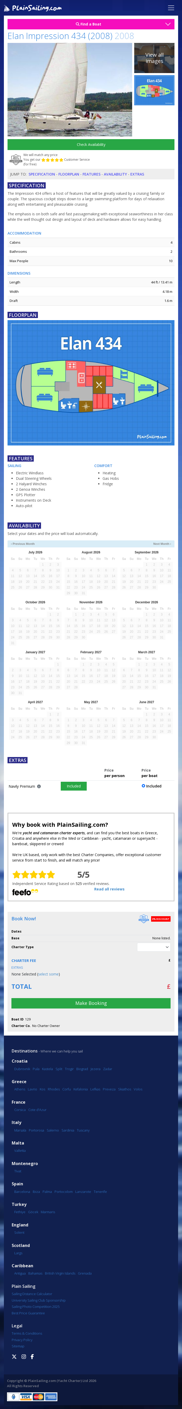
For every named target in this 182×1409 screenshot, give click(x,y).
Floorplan (68, 174)
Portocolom (64, 1191)
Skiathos (124, 1089)
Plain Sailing (23, 1286)
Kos (42, 1089)
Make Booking (91, 1003)
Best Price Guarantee (28, 1313)
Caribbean (22, 1265)
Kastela (47, 1069)
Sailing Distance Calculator (32, 1293)
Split (59, 1069)
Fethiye (19, 1212)
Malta (18, 1143)
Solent (19, 1232)
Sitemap (18, 1346)
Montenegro (25, 1163)
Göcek (33, 1212)
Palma (47, 1191)
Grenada (85, 1273)
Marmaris (48, 1212)
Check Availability (91, 144)
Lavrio (32, 1089)
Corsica (20, 1109)
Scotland (21, 1245)
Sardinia (68, 1130)
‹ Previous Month (23, 543)
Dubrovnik (22, 1069)
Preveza (109, 1089)
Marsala (20, 1130)
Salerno (53, 1130)
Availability (115, 174)
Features (91, 174)
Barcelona (22, 1191)
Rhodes (54, 1089)
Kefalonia (80, 1089)
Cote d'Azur (37, 1109)
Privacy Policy (22, 1339)
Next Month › (162, 543)
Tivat (17, 1171)
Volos (138, 1089)
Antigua (20, 1273)
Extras (137, 174)
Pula (36, 1069)
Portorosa (36, 1130)
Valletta (20, 1150)
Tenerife (100, 1191)
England (20, 1225)
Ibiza (36, 1191)
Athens (19, 1089)
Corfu (66, 1089)
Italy (16, 1122)
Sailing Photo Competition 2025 (35, 1306)
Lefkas (95, 1089)
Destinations (25, 1051)
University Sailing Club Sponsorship (39, 1300)
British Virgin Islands (60, 1273)
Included (74, 786)
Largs (18, 1253)
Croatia (20, 1061)
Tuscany (83, 1130)
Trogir (69, 1069)
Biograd (82, 1069)
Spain (17, 1183)
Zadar (107, 1069)
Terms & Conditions (27, 1333)
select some (48, 974)
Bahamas (35, 1273)
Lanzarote (83, 1191)
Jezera (95, 1069)
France (18, 1102)
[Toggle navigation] (171, 8)
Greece (19, 1081)
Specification (42, 174)
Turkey (19, 1204)
